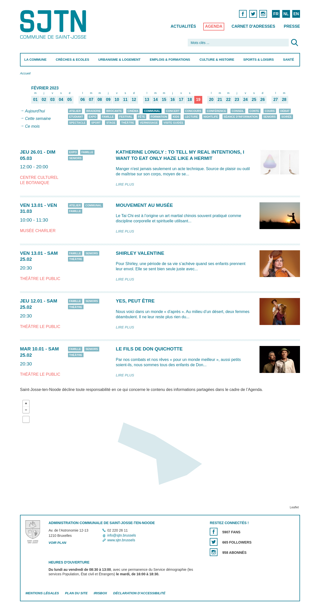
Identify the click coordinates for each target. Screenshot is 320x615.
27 (275, 99)
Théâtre (127, 122)
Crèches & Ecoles (72, 59)
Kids (176, 116)
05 (69, 99)
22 (228, 99)
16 (172, 99)
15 (164, 99)
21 (220, 99)
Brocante (114, 110)
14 (155, 99)
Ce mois (32, 126)
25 (254, 99)
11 (125, 99)
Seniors (269, 116)
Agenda (213, 26)
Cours (270, 110)
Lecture (191, 116)
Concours (193, 110)
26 (262, 99)
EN (296, 14)
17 (181, 99)
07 (91, 99)
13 (147, 99)
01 (35, 99)
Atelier (75, 110)
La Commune (35, 59)
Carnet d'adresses (253, 26)
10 (116, 99)
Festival (125, 116)
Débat (285, 110)
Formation (159, 116)
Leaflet (294, 507)
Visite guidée (174, 122)
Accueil (25, 73)
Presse (292, 26)
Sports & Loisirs (258, 59)
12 (134, 99)
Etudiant (76, 116)
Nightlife (211, 116)
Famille (108, 116)
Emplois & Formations (170, 59)
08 (100, 99)
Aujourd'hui (35, 111)
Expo (92, 116)
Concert (173, 110)
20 (211, 99)
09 (108, 99)
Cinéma (133, 110)
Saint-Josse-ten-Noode (54, 24)
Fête (141, 116)
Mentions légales (42, 593)
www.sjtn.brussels (121, 540)
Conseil (238, 110)
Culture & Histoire (217, 59)
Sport (96, 122)
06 (82, 99)
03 (52, 99)
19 (198, 99)
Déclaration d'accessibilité (139, 593)
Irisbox (100, 593)
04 (61, 99)
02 (44, 99)
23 (237, 99)
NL (285, 14)
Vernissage (149, 122)
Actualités (183, 26)
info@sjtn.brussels (121, 535)
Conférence (216, 110)
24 (245, 99)
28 (284, 99)
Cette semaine (38, 119)
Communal (152, 110)
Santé (288, 59)
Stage (111, 122)
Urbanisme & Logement (119, 59)
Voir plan (57, 543)
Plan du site (76, 593)
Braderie (93, 110)
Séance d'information (241, 116)
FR (275, 14)
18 (190, 99)
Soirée (286, 116)
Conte (254, 110)
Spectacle (77, 122)
